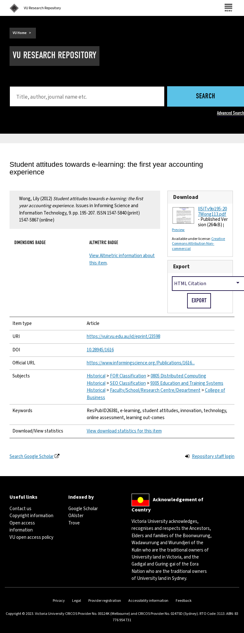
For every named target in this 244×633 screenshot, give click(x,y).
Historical (96, 376)
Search (205, 96)
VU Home (20, 33)
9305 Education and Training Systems (186, 383)
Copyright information (31, 515)
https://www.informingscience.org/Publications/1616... (141, 363)
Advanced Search (230, 113)
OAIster (76, 515)
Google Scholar (83, 508)
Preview (178, 230)
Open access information (22, 526)
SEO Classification (128, 383)
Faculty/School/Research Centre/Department (155, 390)
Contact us (20, 508)
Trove (74, 523)
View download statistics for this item (124, 431)
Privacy (59, 600)
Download (185, 197)
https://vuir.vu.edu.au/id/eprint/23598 (123, 336)
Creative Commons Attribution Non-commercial (198, 243)
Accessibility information (148, 600)
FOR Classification (128, 376)
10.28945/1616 (100, 350)
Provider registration (104, 600)
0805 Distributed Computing (178, 376)
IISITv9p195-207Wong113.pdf (212, 212)
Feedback (184, 600)
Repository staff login (213, 456)
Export (181, 267)
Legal (76, 600)
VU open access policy (31, 537)
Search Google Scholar (32, 456)
